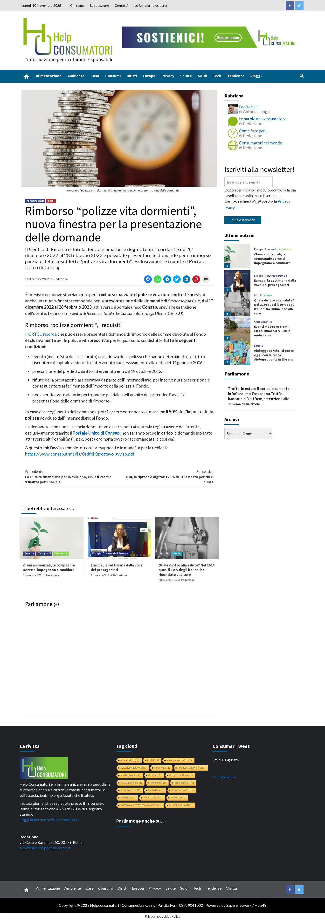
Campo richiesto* (240, 201)
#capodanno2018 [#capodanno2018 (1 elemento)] (183, 790)
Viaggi (256, 75)
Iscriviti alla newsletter (150, 5)
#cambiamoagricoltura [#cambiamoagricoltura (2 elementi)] (191, 767)
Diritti (132, 75)
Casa (94, 75)
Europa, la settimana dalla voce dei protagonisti (117, 567)
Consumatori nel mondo (260, 142)
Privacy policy (224, 777)
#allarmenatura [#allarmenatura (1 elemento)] (184, 782)
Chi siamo (77, 5)
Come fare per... (253, 130)
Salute (186, 75)
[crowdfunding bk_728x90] (209, 36)
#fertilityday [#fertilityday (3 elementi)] (162, 767)
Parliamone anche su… (141, 821)
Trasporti (44, 553)
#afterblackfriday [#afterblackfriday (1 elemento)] (131, 782)
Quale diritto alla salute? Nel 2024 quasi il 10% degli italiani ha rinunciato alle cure (186, 570)
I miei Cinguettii (226, 759)
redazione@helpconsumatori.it (45, 847)
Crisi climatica (263, 321)
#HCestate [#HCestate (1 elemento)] (178, 797)
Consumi (113, 75)
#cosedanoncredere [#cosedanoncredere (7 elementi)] (179, 760)
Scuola (258, 346)
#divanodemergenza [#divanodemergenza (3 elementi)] (133, 767)
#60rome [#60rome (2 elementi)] (154, 775)
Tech (217, 75)
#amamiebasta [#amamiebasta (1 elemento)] (130, 790)
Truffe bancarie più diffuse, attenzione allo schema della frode (258, 398)
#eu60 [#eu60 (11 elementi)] (153, 760)
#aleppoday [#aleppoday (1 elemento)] (158, 782)
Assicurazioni (35, 200)
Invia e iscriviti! (242, 220)
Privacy (167, 75)
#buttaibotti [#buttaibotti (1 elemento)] (156, 790)
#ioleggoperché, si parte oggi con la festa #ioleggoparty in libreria (274, 354)
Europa (149, 75)
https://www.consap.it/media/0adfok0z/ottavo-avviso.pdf (79, 454)
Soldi (202, 75)
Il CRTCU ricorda (41, 334)
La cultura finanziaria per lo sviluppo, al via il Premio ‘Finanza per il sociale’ (72, 476)
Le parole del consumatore (262, 118)
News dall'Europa (116, 553)
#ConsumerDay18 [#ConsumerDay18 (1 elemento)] (180, 805)
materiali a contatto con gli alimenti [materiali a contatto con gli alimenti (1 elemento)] (141, 805)
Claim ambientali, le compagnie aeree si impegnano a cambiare (49, 567)
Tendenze (235, 75)
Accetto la (266, 201)
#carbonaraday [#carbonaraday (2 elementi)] (130, 775)
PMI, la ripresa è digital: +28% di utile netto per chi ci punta (166, 476)
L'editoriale (249, 106)
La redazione (99, 5)
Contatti (121, 5)
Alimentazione (49, 75)
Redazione (61, 279)
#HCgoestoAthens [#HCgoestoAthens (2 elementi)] (181, 775)
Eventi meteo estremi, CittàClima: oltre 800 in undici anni (272, 330)
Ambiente (76, 75)
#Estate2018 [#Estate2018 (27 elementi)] (130, 760)
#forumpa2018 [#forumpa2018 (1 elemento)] (153, 797)
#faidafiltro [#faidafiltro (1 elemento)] (128, 797)
